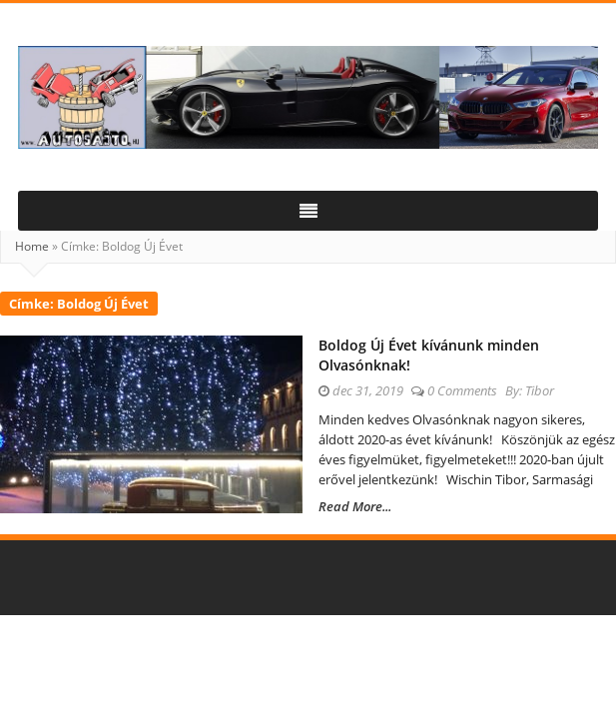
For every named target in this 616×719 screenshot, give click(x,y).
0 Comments (462, 390)
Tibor (539, 390)
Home (32, 246)
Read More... (354, 506)
